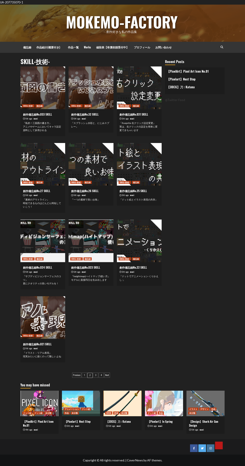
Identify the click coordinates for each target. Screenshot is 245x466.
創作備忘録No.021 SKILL (37, 344)
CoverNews (135, 460)
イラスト (193, 409)
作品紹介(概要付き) (48, 47)
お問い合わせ (163, 47)
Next (107, 375)
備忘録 (25, 47)
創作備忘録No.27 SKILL (36, 191)
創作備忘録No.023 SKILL (85, 267)
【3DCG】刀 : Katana (181, 87)
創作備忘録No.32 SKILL (85, 114)
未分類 (48, 412)
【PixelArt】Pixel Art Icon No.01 (188, 71)
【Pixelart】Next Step (181, 79)
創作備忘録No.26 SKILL (85, 191)
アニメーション (72, 409)
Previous (76, 375)
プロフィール (142, 47)
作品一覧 (72, 47)
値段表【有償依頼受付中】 (112, 47)
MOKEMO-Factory (122, 20)
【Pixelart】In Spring (160, 421)
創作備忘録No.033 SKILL (37, 114)
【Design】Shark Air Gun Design (203, 423)
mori (36, 118)
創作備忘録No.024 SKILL (37, 267)
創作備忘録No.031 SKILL (133, 114)
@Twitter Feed (175, 100)
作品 (67, 412)
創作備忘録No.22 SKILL (133, 267)
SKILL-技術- (28, 105)
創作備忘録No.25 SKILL (133, 191)
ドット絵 (27, 412)
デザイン (204, 409)
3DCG (108, 412)
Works (87, 47)
